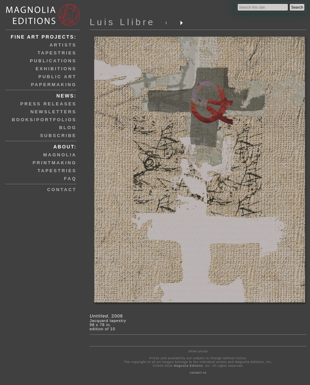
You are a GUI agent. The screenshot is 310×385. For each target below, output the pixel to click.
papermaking (54, 84)
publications (53, 60)
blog (68, 127)
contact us (198, 372)
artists (63, 45)
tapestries (57, 52)
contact (62, 189)
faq (70, 178)
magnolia (60, 154)
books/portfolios (44, 119)
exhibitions (56, 68)
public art (57, 76)
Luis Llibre (122, 22)
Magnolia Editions (188, 365)
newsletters (53, 111)
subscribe (58, 135)
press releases (48, 103)
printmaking (55, 162)
